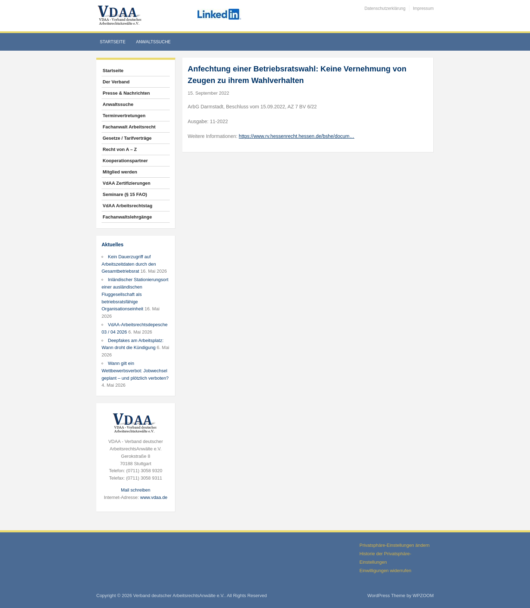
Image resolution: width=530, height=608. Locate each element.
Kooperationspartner (125, 160)
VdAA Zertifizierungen (126, 183)
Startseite (112, 41)
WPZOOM (423, 595)
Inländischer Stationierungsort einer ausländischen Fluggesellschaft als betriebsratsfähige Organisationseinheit (135, 294)
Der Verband (116, 81)
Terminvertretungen (124, 115)
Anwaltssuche (153, 41)
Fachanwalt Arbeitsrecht (129, 126)
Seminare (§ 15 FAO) (125, 194)
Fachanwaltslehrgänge (127, 217)
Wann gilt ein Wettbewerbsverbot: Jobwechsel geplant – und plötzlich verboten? (135, 371)
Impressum (423, 8)
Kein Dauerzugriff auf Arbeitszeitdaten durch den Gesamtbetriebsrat (129, 264)
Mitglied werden (120, 172)
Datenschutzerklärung (385, 8)
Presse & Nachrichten (126, 93)
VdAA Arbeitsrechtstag (127, 205)
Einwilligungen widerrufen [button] (385, 570)
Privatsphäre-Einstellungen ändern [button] (394, 545)
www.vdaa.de (153, 497)
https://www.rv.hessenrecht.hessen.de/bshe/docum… (296, 136)
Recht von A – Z (120, 149)
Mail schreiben (135, 490)
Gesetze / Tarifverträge (127, 138)
